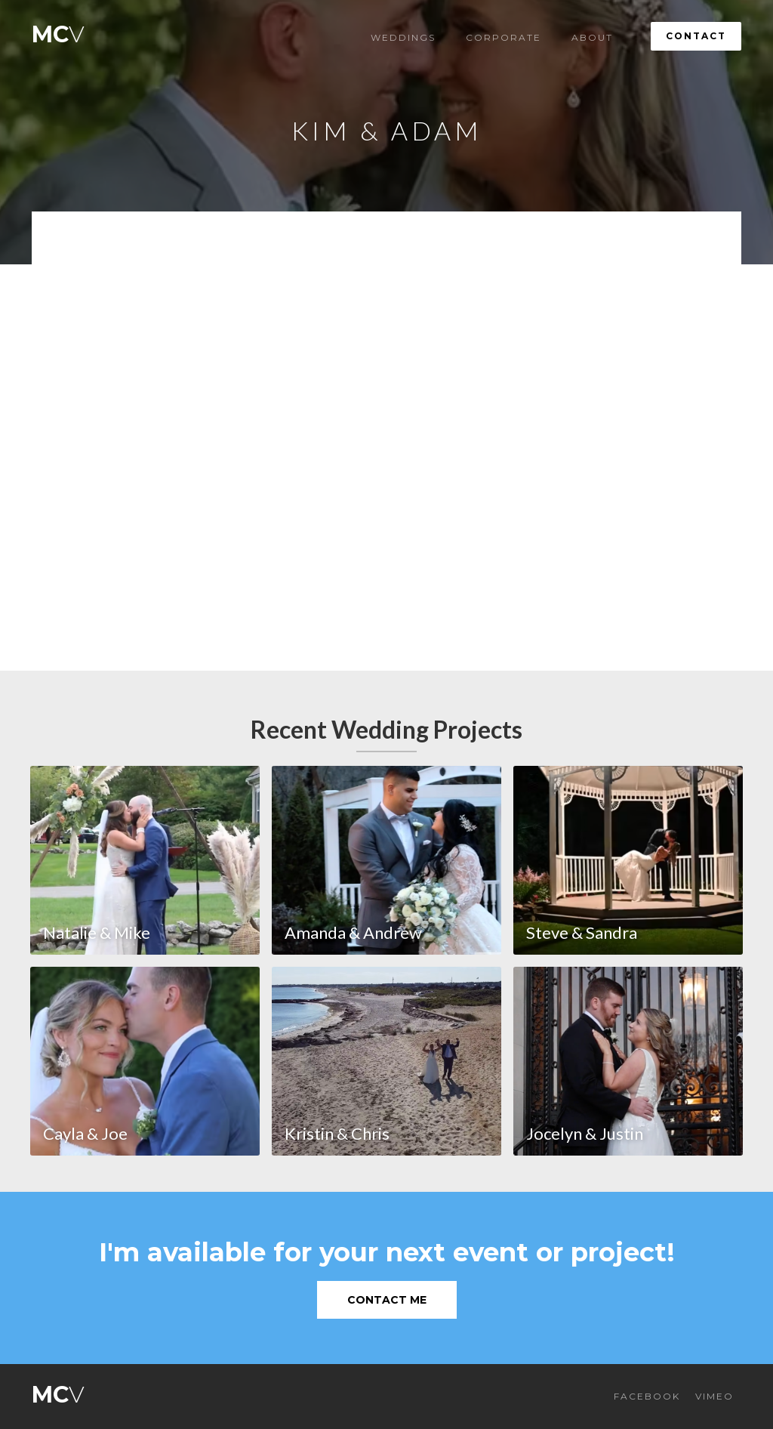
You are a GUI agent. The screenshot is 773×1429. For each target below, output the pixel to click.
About (592, 37)
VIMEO (714, 1396)
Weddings (403, 37)
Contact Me (387, 1300)
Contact (696, 36)
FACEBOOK (647, 1396)
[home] (58, 30)
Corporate (503, 37)
